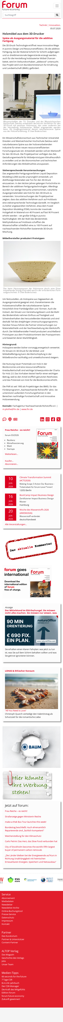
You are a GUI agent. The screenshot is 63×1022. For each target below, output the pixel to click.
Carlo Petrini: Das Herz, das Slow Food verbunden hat (31, 841)
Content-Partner (10, 942)
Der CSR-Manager (10, 986)
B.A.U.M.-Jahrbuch (10, 982)
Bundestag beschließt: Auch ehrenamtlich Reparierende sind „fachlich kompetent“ (25, 829)
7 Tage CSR (7, 979)
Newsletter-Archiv (10, 907)
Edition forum (8, 992)
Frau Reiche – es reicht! (16, 811)
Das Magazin (8, 954)
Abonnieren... (11, 463)
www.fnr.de (27, 409)
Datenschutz (8, 917)
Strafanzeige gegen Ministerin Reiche (23, 816)
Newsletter (7, 904)
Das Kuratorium (9, 935)
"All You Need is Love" (15, 710)
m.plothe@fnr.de (10, 409)
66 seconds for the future (14, 976)
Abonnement (8, 898)
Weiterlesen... (11, 454)
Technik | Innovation (49, 25)
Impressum (7, 920)
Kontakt (6, 923)
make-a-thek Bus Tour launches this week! (25, 821)
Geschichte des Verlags (13, 957)
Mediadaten (8, 901)
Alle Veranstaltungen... (16, 524)
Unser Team (7, 964)
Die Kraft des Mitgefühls (13, 989)
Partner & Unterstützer (13, 939)
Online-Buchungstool (12, 911)
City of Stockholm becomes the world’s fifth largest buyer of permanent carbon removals (30, 848)
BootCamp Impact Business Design (37, 495)
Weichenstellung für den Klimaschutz (23, 835)
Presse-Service (9, 914)
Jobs (4, 961)
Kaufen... (9, 460)
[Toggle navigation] (57, 5)
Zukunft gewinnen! (11, 999)
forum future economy (13, 995)
